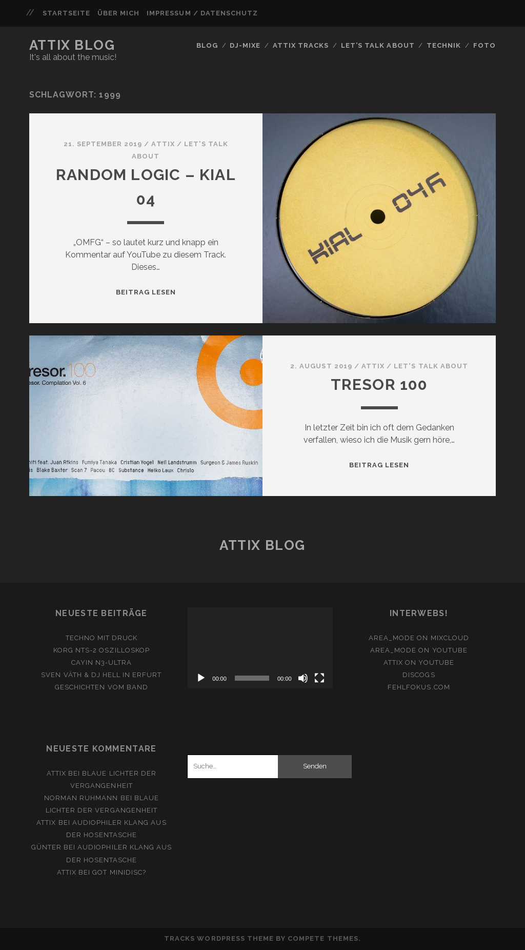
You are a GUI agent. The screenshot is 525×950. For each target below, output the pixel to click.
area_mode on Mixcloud (419, 638)
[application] (260, 648)
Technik (444, 45)
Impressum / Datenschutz (202, 13)
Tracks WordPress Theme (219, 938)
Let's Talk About (431, 366)
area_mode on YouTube (419, 650)
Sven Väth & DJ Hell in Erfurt (101, 675)
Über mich (118, 13)
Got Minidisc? (119, 872)
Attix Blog (72, 45)
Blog (207, 45)
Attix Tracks (301, 45)
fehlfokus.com (419, 687)
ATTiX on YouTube (418, 662)
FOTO (484, 45)
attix (162, 144)
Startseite (66, 13)
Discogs (418, 675)
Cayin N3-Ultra (101, 662)
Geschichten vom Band (101, 687)
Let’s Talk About (378, 45)
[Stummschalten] (303, 678)
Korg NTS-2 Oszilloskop (101, 650)
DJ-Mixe (245, 45)
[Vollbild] (319, 678)
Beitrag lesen (146, 292)
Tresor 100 (379, 384)
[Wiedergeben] (201, 678)
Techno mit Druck (102, 638)
